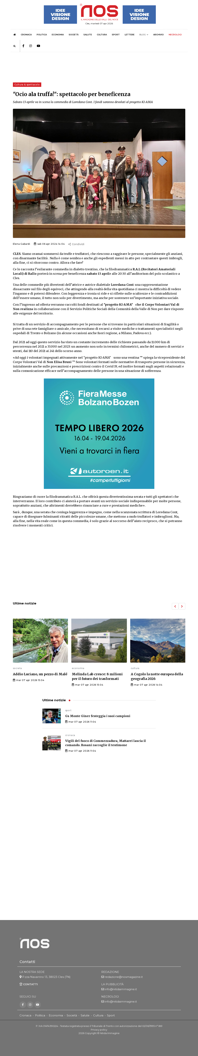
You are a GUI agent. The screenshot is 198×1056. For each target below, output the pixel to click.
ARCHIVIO (158, 34)
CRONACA (26, 34)
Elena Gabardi (21, 244)
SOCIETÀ (73, 34)
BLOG (142, 34)
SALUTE (87, 34)
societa (17, 668)
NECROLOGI (175, 34)
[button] (175, 606)
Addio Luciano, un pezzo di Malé (40, 674)
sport (68, 710)
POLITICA (42, 34)
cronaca (70, 735)
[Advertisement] (99, 568)
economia (78, 668)
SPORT (116, 34)
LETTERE (129, 34)
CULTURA (102, 34)
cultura (135, 668)
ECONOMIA (58, 34)
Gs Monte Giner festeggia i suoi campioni (97, 716)
